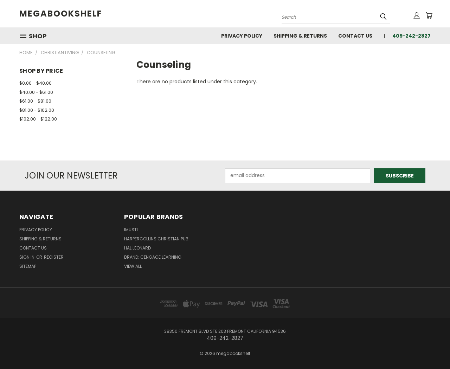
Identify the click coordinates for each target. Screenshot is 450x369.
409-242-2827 (411, 35)
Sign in (27, 257)
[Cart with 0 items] (428, 15)
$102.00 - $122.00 (38, 119)
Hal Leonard (137, 248)
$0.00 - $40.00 (35, 83)
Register (54, 257)
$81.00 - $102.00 (36, 110)
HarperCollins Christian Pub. (156, 239)
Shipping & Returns (300, 35)
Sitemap (27, 266)
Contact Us (355, 35)
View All (133, 266)
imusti (131, 230)
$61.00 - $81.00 (35, 101)
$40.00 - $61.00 (36, 92)
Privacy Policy (241, 35)
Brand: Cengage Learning (152, 257)
